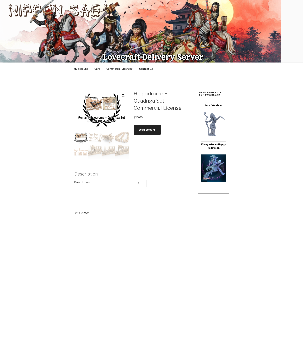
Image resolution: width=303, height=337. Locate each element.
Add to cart (147, 129)
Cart (97, 68)
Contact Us (146, 68)
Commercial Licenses (119, 68)
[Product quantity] (140, 184)
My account (81, 68)
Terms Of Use (81, 212)
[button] (123, 96)
